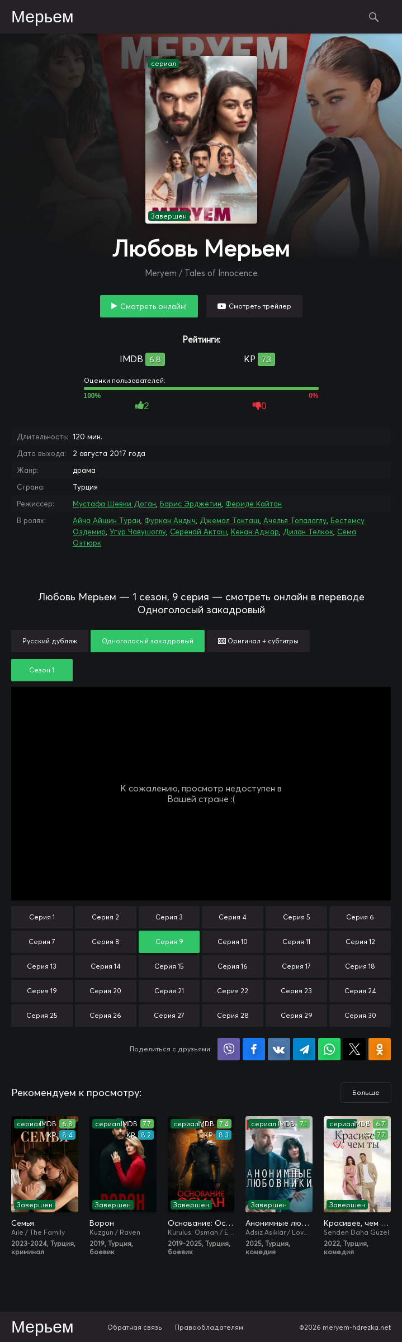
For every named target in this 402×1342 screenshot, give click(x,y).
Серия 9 (169, 941)
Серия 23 (296, 991)
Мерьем (42, 17)
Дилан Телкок (308, 531)
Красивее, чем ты (357, 1223)
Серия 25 (42, 1015)
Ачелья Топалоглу (295, 520)
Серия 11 (296, 941)
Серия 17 (296, 966)
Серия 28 (233, 1015)
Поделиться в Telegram (304, 1049)
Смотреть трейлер (260, 306)
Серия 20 (105, 991)
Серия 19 (42, 991)
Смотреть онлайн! (153, 306)
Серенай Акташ (198, 531)
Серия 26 (105, 1015)
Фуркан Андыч (170, 520)
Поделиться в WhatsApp (329, 1049)
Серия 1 (42, 917)
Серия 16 (232, 966)
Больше (366, 1092)
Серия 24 (360, 991)
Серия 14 (106, 966)
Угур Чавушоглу (138, 531)
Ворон (101, 1223)
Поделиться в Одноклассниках (379, 1049)
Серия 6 (360, 917)
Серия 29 (297, 1015)
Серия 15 (169, 966)
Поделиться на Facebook (254, 1049)
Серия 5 (296, 917)
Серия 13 (41, 966)
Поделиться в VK (279, 1049)
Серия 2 (105, 917)
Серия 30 (360, 1015)
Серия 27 (169, 1015)
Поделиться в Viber (228, 1049)
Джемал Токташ (229, 520)
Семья (22, 1223)
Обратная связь (134, 1327)
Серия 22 (232, 991)
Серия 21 (169, 991)
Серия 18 (360, 966)
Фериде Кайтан (253, 503)
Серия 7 (42, 941)
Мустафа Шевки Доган (114, 503)
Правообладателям (209, 1327)
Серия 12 (360, 941)
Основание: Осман (201, 1223)
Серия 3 (169, 917)
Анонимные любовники (279, 1223)
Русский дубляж (49, 641)
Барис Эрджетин (190, 503)
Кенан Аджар (255, 531)
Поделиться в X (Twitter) (354, 1049)
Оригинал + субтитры (258, 641)
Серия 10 (232, 941)
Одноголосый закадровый (147, 641)
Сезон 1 (41, 670)
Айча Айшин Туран (106, 520)
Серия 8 (106, 941)
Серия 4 (233, 917)
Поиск (374, 17)
